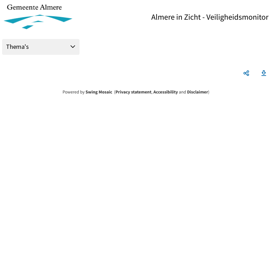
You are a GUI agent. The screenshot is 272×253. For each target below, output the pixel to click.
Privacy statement (133, 92)
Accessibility (165, 92)
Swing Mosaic (99, 92)
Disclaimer (197, 92)
